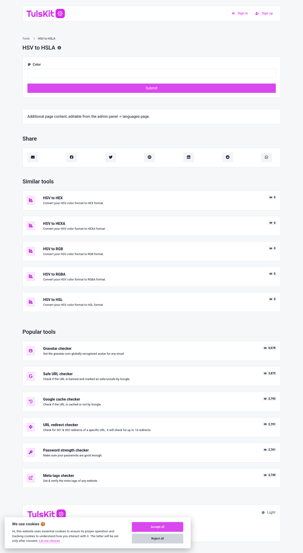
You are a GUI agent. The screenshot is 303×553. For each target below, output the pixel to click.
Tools (26, 38)
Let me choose (49, 541)
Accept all (157, 527)
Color (34, 65)
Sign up (264, 13)
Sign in (239, 13)
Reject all (157, 538)
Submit (151, 88)
